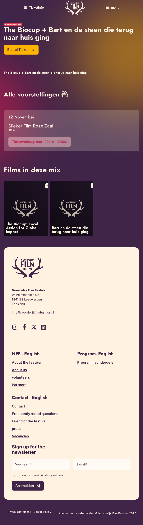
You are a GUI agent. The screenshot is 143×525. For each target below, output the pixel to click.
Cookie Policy (42, 511)
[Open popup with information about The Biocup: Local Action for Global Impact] (26, 208)
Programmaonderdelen (96, 362)
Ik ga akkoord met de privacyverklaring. (41, 475)
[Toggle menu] (112, 7)
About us (19, 370)
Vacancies (20, 436)
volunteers (21, 377)
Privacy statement (19, 511)
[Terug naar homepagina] (75, 8)
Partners (19, 385)
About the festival (27, 362)
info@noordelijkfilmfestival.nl (33, 312)
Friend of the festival (29, 421)
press (16, 429)
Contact (18, 406)
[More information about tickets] (34, 7)
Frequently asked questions (35, 414)
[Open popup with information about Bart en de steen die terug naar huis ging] (72, 208)
